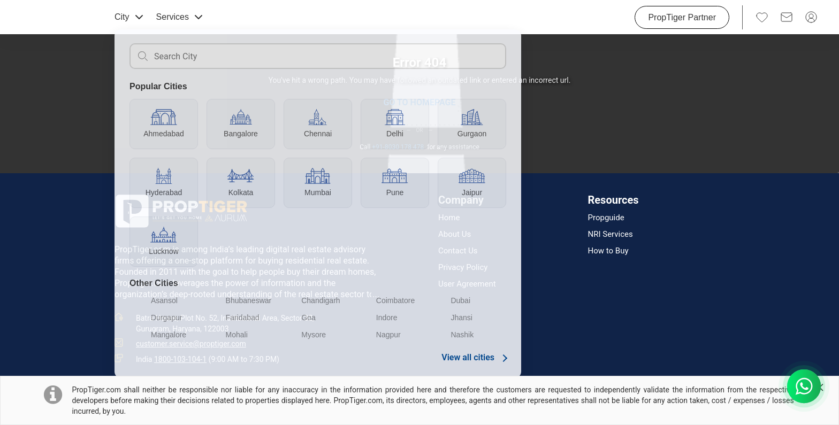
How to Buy (608, 251)
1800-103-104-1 (180, 359)
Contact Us (458, 251)
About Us (454, 234)
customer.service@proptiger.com (191, 343)
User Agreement (467, 284)
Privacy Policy (462, 268)
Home (449, 218)
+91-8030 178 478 (398, 147)
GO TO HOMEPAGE (419, 102)
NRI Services (610, 234)
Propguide (606, 218)
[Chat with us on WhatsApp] (804, 386)
